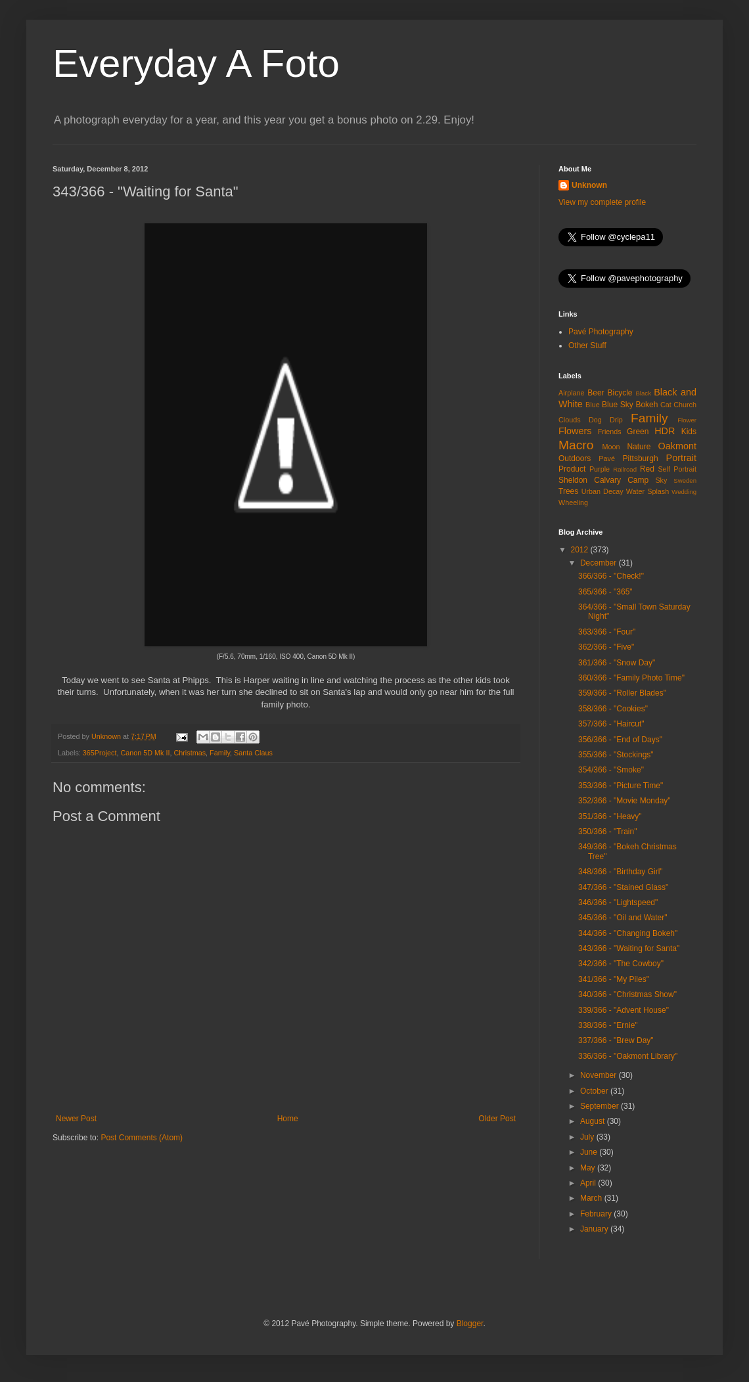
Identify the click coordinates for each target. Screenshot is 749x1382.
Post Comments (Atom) (142, 1137)
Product (571, 469)
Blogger (470, 1323)
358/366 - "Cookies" (613, 708)
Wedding (683, 491)
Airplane (571, 393)
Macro (575, 445)
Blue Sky (617, 404)
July (588, 1137)
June (589, 1152)
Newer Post (76, 1118)
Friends (610, 431)
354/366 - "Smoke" (611, 769)
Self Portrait (677, 469)
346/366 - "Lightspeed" (618, 902)
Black (642, 393)
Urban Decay (602, 491)
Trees (568, 491)
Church (684, 405)
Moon (611, 447)
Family (220, 753)
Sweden (684, 480)
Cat (665, 405)
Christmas (189, 753)
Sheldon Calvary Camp (603, 480)
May (588, 1167)
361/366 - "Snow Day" (616, 662)
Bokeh (646, 404)
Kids (688, 431)
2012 (581, 549)
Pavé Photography (600, 331)
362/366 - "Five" (606, 647)
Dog (595, 420)
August (593, 1121)
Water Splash (647, 491)
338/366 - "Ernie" (608, 1025)
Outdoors (574, 458)
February (597, 1213)
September (600, 1106)
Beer (595, 392)
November (599, 1075)
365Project (100, 753)
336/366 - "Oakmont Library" (627, 1056)
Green (637, 431)
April (589, 1183)
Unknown (589, 185)
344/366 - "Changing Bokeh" (627, 933)
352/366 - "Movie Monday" (624, 800)
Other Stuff (587, 345)
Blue (592, 405)
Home (287, 1118)
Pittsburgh (640, 458)
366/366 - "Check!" (611, 576)
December (599, 563)
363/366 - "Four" (606, 631)
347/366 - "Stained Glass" (623, 887)
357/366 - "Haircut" (611, 723)
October (595, 1091)
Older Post (497, 1118)
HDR (664, 431)
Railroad (625, 469)
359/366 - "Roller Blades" (622, 693)
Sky (661, 480)
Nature (638, 446)
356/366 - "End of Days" (620, 739)
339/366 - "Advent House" (623, 1010)
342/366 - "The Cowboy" (621, 963)
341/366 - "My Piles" (613, 979)
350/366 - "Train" (607, 831)
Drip (616, 420)
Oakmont (677, 446)
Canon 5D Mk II (145, 753)
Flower (686, 420)
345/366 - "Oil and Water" (622, 917)
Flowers (574, 431)
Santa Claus (253, 753)
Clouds (569, 420)
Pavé (607, 458)
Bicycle (620, 392)
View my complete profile (602, 202)
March (592, 1198)
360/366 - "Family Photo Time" (631, 677)
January (595, 1229)
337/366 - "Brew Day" (616, 1040)
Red (647, 469)
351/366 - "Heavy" (610, 816)
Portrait (681, 458)
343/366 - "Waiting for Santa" (628, 948)
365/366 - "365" (605, 591)
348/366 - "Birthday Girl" (620, 871)
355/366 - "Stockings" (616, 754)
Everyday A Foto (196, 63)
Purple (599, 469)
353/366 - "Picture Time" (620, 785)
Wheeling (573, 502)
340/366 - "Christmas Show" (627, 994)
